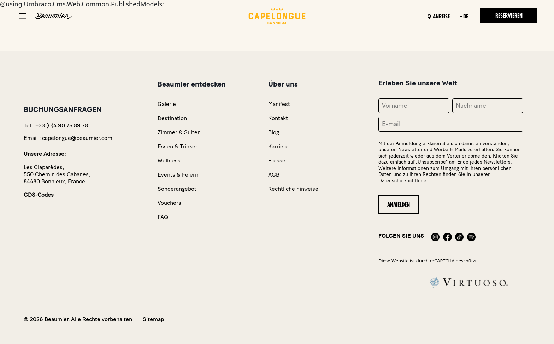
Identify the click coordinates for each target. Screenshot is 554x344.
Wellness (169, 160)
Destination (172, 118)
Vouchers (169, 203)
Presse (276, 160)
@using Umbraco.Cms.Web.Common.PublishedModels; (277, 172)
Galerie (167, 104)
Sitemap (153, 319)
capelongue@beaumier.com (77, 138)
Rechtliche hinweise (293, 188)
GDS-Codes (39, 194)
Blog (273, 132)
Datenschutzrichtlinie (402, 181)
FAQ (163, 217)
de (465, 16)
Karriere (278, 146)
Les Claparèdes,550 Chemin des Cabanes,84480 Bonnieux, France (57, 174)
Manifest (279, 104)
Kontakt (278, 118)
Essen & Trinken (178, 146)
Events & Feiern (178, 174)
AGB (273, 174)
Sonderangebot (177, 188)
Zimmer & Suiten (179, 132)
